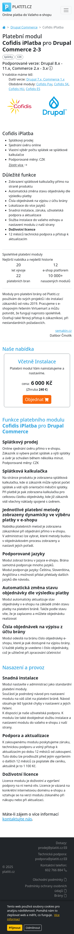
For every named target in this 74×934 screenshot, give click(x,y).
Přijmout (15, 928)
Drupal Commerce (23, 27)
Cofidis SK (61, 84)
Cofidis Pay (44, 84)
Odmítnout (33, 928)
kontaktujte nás (17, 819)
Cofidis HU (16, 89)
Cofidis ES (33, 89)
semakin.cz (63, 330)
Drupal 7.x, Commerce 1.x (45, 79)
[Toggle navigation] (66, 10)
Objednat (37, 399)
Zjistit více (18, 165)
